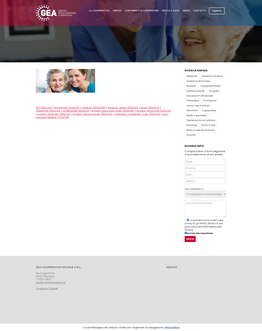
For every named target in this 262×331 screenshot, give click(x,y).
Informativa (171, 327)
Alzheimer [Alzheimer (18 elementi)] (192, 76)
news (186, 10)
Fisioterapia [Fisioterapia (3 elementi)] (192, 100)
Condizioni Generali (47, 288)
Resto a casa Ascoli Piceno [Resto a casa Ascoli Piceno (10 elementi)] (200, 130)
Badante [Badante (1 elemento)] (191, 85)
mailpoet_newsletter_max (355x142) (137, 114)
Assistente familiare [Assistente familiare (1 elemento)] (212, 76)
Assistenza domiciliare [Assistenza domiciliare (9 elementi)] (198, 81)
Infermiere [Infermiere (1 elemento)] (192, 110)
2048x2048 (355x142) (76, 110)
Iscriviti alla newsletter (199, 233)
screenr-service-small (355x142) (92, 114)
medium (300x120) (93, 107)
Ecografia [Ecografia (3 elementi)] (214, 91)
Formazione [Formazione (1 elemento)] (210, 100)
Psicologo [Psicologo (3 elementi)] (191, 125)
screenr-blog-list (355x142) (54, 114)
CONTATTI (199, 10)
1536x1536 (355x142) (48, 110)
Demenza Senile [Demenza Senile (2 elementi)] (195, 91)
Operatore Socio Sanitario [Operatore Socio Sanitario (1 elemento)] (200, 120)
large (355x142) (150, 107)
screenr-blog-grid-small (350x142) (113, 110)
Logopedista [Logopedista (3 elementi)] (209, 110)
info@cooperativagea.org (50, 282)
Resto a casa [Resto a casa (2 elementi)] (208, 125)
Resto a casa (170, 10)
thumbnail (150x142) (66, 107)
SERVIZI (117, 10)
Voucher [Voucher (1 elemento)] (191, 135)
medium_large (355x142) (122, 107)
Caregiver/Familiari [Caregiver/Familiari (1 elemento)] (210, 85)
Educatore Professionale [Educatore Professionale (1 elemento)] (199, 95)
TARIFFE (216, 11)
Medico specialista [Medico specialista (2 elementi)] (196, 115)
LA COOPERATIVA (99, 10)
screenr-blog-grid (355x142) (153, 110)
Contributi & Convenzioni (142, 10)
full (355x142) (44, 107)
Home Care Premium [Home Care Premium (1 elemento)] (198, 105)
